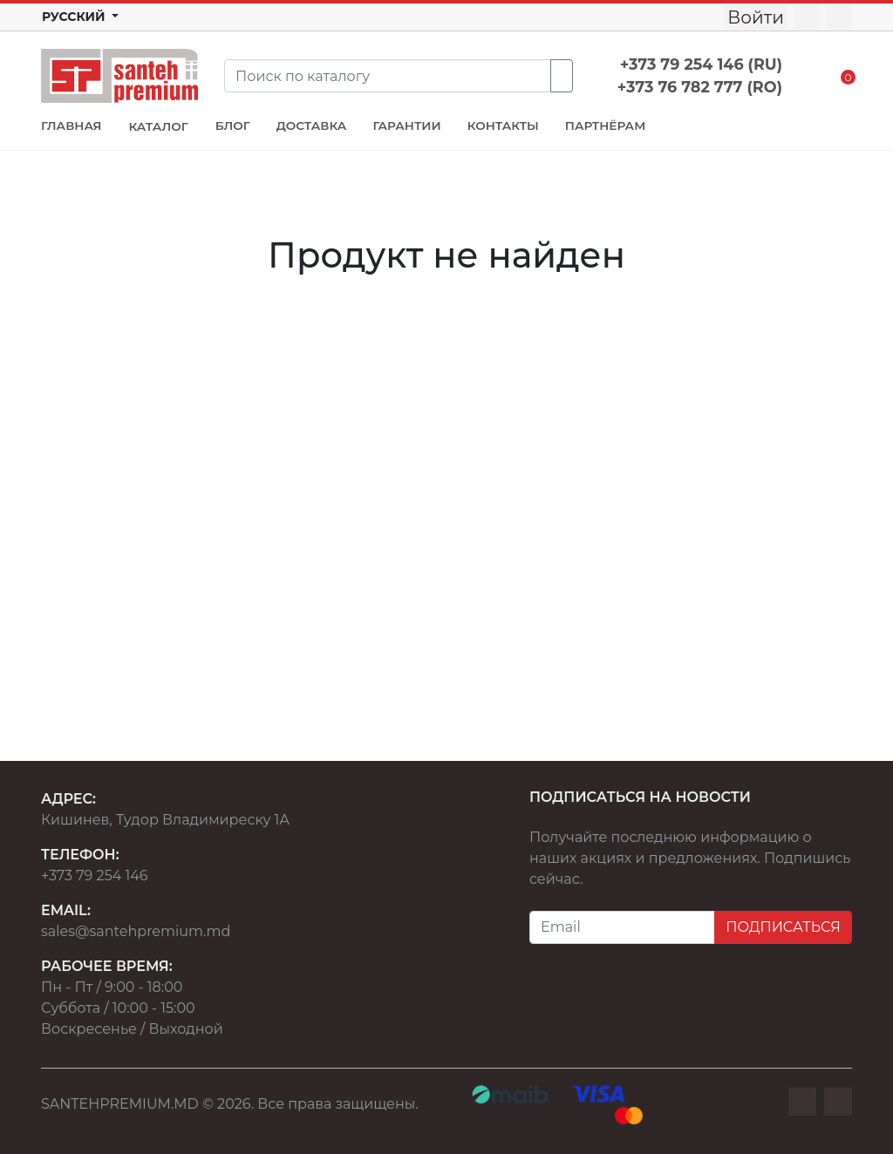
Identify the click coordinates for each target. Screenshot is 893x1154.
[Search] (387, 75)
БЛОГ (232, 125)
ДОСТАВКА (311, 125)
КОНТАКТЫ (503, 125)
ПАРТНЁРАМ (605, 125)
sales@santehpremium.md (135, 931)
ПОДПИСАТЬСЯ (783, 927)
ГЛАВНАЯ (71, 125)
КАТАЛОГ (157, 126)
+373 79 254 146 (94, 875)
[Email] (622, 927)
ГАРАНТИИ (406, 125)
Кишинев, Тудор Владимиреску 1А (165, 819)
